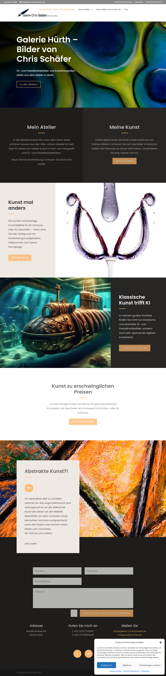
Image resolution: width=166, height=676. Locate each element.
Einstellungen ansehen (150, 665)
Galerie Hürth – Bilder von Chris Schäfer (57, 10)
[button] (160, 642)
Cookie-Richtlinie (115, 671)
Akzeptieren (106, 665)
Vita (126, 10)
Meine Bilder (84, 10)
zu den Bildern (29, 84)
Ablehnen (126, 665)
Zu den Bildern (124, 161)
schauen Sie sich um (134, 348)
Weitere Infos (19, 257)
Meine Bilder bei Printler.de (108, 10)
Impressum (145, 671)
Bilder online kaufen (48, 16)
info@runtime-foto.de (130, 635)
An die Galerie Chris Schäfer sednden (106, 613)
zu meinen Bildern (83, 421)
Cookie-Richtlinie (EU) (154, 2)
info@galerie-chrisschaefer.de (129, 631)
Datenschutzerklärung (131, 671)
